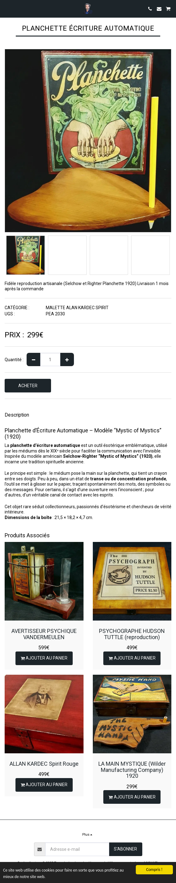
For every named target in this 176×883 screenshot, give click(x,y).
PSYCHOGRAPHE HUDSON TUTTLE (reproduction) (132, 634)
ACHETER (27, 385)
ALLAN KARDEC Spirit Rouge (44, 763)
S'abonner (125, 848)
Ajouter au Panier (43, 658)
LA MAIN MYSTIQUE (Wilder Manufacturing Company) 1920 (132, 769)
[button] (7, 9)
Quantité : (14, 359)
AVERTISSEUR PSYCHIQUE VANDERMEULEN (44, 634)
